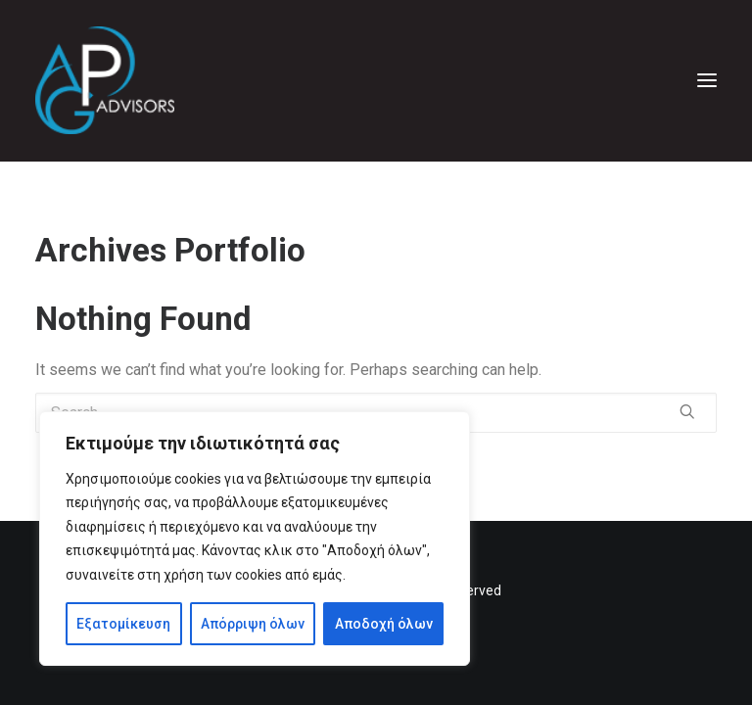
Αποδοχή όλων (384, 624)
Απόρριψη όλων (253, 624)
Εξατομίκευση (123, 624)
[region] (254, 539)
